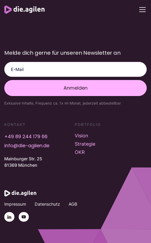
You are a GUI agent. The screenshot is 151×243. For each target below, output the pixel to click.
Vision (81, 135)
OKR (80, 152)
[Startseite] (20, 193)
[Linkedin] (9, 217)
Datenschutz (47, 204)
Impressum (15, 204)
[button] (141, 9)
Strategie (85, 144)
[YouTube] (24, 217)
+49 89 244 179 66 (25, 136)
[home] (24, 9)
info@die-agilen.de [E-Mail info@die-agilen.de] (26, 145)
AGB (73, 204)
